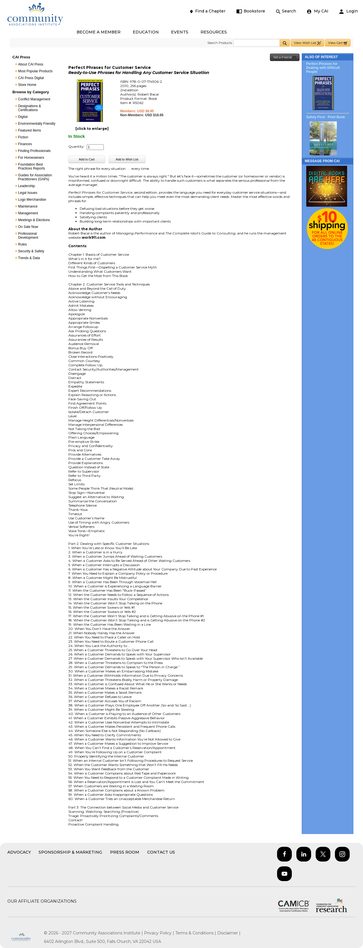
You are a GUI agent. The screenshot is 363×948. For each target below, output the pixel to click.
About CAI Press (30, 64)
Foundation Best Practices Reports (31, 166)
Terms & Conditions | (196, 933)
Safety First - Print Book (325, 117)
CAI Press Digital (31, 78)
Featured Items (29, 130)
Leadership (26, 186)
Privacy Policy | (159, 933)
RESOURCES (214, 32)
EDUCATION (146, 32)
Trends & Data (29, 258)
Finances (25, 144)
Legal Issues (27, 193)
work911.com (93, 237)
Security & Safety (31, 251)
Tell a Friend (284, 57)
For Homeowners (31, 158)
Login (348, 11)
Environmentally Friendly (36, 124)
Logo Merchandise (32, 200)
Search (286, 11)
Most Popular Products (35, 71)
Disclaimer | (228, 933)
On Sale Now (28, 227)
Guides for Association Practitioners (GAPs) (35, 177)
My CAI (317, 11)
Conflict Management (34, 99)
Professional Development (28, 236)
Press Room (124, 852)
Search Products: (220, 43)
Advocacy (19, 852)
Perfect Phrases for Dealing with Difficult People (323, 68)
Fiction (23, 137)
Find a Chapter (207, 11)
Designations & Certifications (29, 108)
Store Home (27, 85)
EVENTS (179, 32)
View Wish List (307, 43)
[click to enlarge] (92, 128)
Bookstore (250, 11)
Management (28, 213)
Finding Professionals (34, 151)
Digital (23, 117)
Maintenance (28, 206)
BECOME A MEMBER (99, 32)
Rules (22, 244)
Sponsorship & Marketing (70, 852)
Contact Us (161, 852)
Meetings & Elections (34, 220)
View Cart (337, 43)
